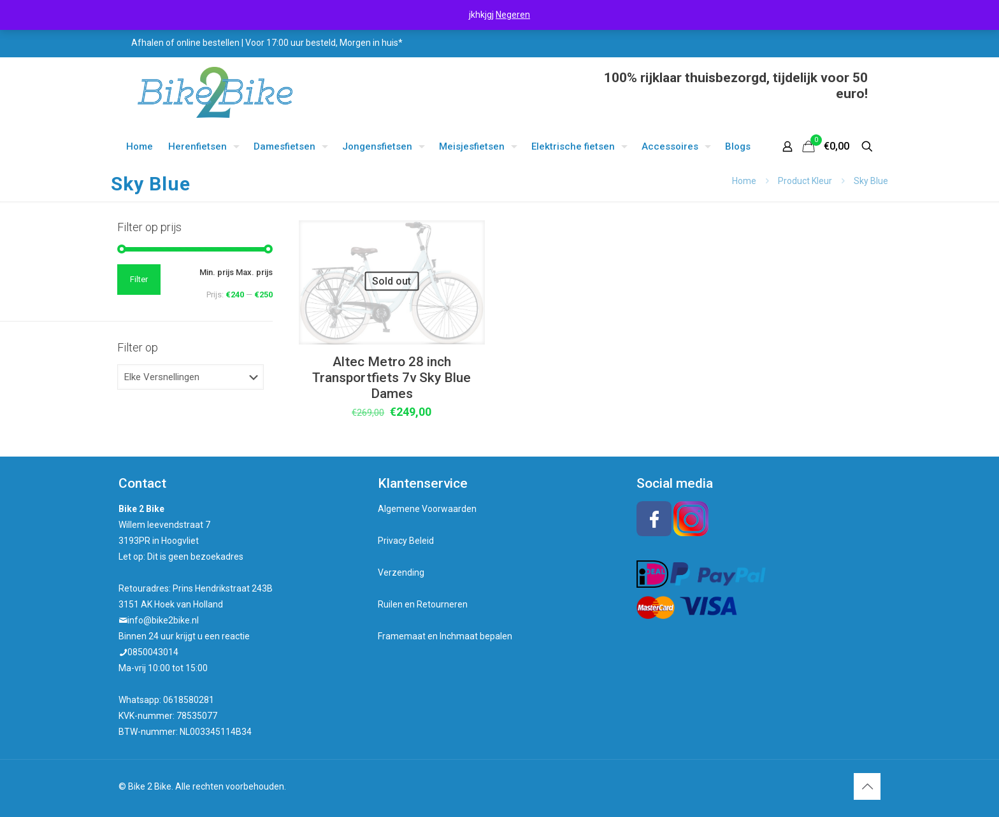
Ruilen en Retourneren (423, 604)
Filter (139, 279)
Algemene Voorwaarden (427, 509)
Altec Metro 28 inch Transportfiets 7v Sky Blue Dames (391, 377)
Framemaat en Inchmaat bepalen (445, 636)
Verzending (401, 572)
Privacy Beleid (406, 541)
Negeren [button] (513, 15)
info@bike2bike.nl (163, 620)
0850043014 (152, 652)
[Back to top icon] (867, 786)
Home (744, 181)
